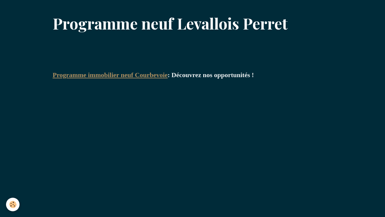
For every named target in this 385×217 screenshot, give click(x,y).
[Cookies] (13, 204)
